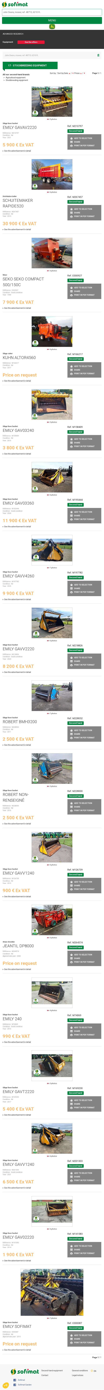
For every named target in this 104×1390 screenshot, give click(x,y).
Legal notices (77, 1375)
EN (95, 1371)
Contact (44, 1375)
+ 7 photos (52, 568)
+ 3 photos (52, 938)
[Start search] (97, 12)
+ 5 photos (52, 119)
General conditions (80, 1370)
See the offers (31, 42)
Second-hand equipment (52, 1370)
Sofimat (19, 1380)
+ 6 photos (52, 192)
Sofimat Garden (23, 1385)
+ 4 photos (52, 271)
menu (52, 20)
